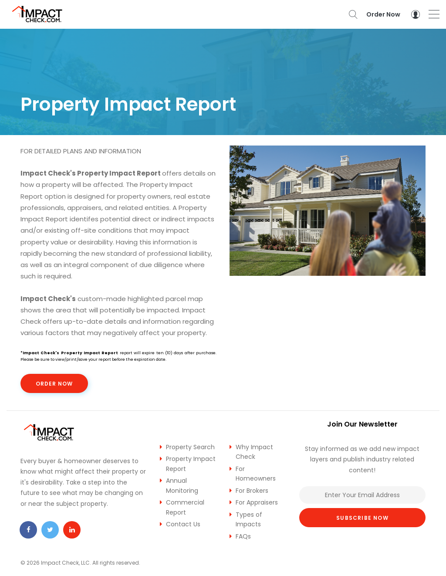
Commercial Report (185, 507)
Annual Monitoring (182, 485)
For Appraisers (257, 502)
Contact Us (183, 524)
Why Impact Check (254, 452)
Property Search (190, 447)
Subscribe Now (362, 518)
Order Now (383, 14)
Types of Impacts (249, 519)
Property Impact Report (191, 463)
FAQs (243, 536)
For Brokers (252, 490)
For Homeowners (256, 473)
